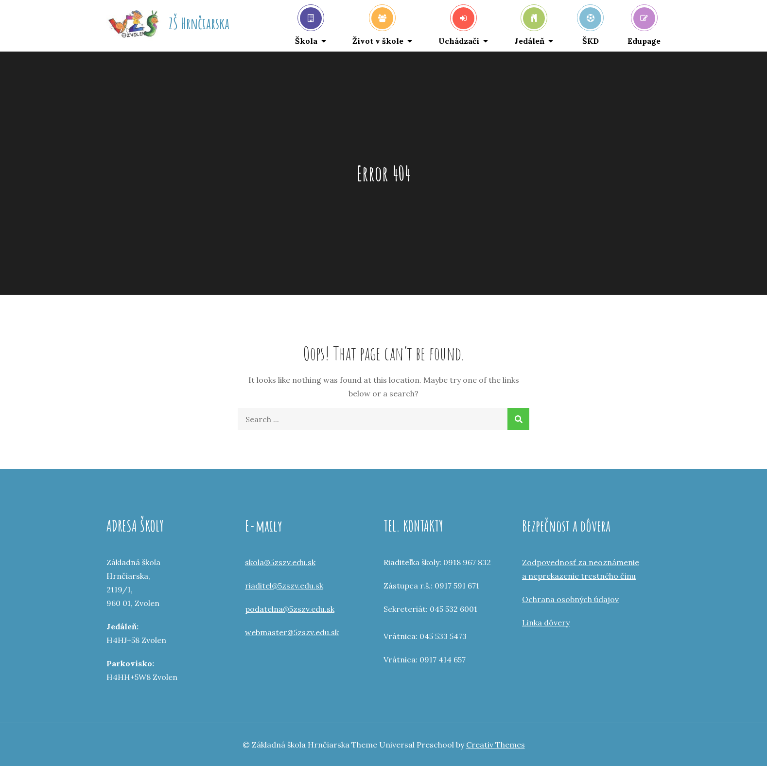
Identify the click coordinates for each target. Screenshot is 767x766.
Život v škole (377, 26)
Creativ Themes (495, 744)
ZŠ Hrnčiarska (199, 23)
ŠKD (590, 26)
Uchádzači (458, 26)
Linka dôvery (546, 622)
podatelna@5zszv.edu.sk (289, 609)
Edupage (644, 26)
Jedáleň (529, 26)
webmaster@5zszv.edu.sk (292, 632)
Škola (308, 26)
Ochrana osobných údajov (570, 599)
